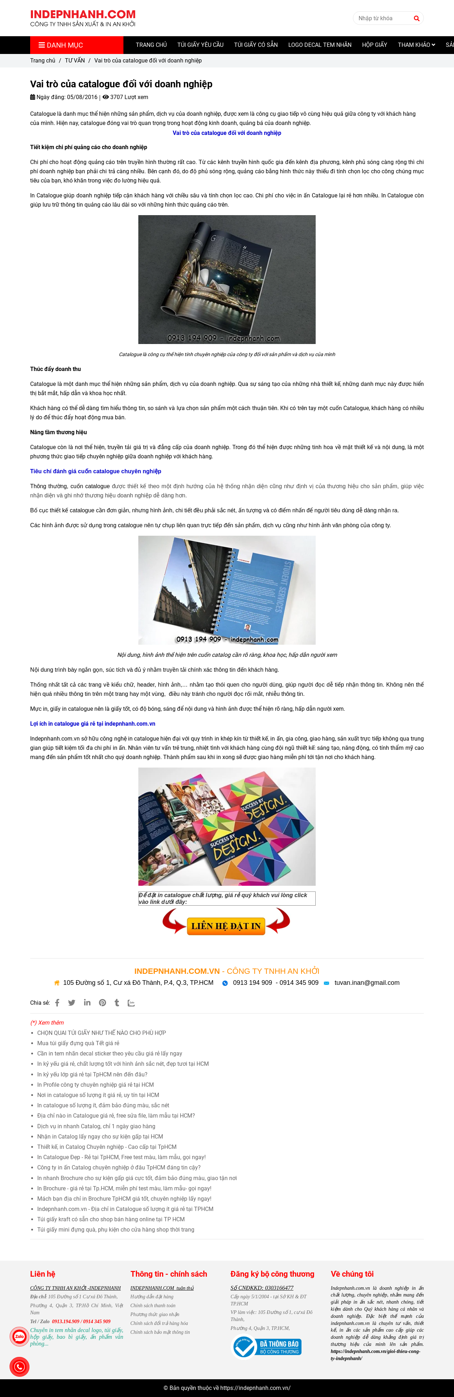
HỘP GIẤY (374, 45)
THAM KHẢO (416, 45)
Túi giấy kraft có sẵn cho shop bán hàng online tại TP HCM (111, 1219)
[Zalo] (135, 1003)
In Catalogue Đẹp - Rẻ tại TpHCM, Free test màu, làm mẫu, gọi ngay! (121, 1157)
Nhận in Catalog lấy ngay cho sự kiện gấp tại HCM (100, 1136)
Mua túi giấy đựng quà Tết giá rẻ (78, 1043)
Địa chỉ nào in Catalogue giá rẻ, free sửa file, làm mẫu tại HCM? (116, 1115)
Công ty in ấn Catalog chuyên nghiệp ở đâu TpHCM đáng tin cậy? (119, 1167)
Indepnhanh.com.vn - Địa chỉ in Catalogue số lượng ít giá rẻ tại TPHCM (125, 1209)
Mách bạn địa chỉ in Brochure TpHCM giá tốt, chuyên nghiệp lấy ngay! (124, 1198)
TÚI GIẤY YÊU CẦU (200, 45)
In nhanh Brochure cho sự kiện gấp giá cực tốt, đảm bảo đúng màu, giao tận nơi (137, 1178)
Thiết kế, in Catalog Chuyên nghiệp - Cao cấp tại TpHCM (107, 1147)
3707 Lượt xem (125, 97)
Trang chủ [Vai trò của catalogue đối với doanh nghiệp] (42, 60)
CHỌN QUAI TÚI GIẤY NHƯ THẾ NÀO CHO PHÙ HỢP (101, 1033)
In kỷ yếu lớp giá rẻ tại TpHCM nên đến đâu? (92, 1074)
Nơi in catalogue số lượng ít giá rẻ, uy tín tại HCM (98, 1095)
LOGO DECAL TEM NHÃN (319, 45)
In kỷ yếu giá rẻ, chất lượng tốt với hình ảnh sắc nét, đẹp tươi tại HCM (123, 1063)
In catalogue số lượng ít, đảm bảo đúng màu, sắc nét (103, 1105)
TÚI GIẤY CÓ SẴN (256, 45)
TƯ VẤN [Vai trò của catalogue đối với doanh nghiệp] (75, 60)
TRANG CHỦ (151, 45)
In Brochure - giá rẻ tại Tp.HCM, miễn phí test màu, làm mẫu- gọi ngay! (124, 1188)
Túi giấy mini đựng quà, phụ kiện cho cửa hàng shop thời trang (115, 1229)
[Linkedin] (87, 1003)
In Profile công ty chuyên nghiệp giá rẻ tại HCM (95, 1084)
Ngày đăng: (48, 97)
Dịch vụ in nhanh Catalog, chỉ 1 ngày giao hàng (96, 1126)
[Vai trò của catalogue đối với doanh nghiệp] (83, 18)
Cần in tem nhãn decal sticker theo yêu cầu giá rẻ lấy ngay (109, 1053)
